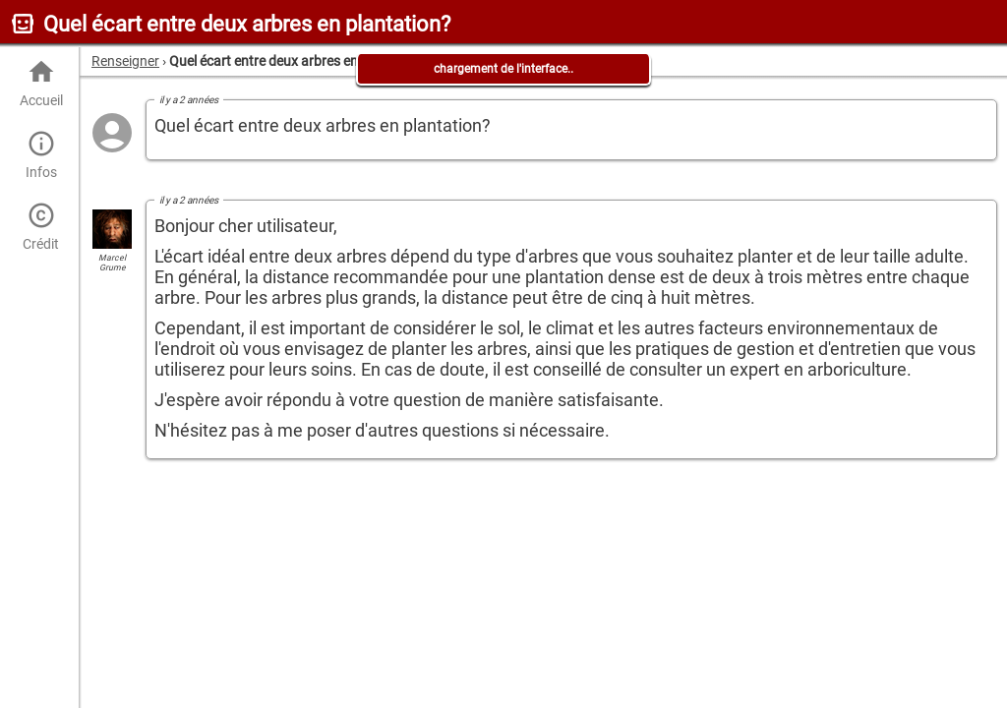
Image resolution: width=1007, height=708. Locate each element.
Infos (41, 155)
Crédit (41, 227)
